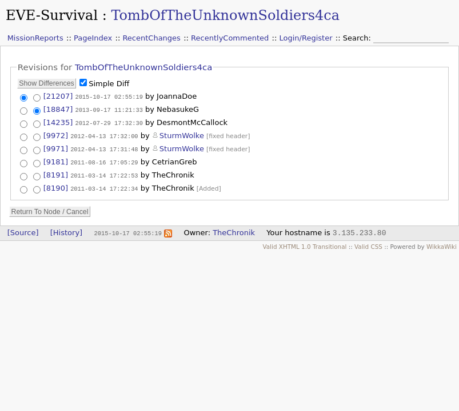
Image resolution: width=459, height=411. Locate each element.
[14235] (58, 121)
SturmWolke (181, 134)
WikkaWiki (441, 243)
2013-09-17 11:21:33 (108, 109)
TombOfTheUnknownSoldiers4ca (225, 15)
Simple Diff (109, 83)
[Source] (23, 229)
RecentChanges (151, 38)
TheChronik (234, 229)
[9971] (55, 147)
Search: (358, 38)
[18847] (58, 108)
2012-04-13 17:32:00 (104, 134)
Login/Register (306, 38)
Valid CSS (368, 243)
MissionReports (35, 38)
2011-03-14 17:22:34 (104, 186)
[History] (66, 229)
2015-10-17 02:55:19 (108, 96)
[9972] (55, 134)
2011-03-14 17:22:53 (104, 173)
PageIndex (93, 38)
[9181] (55, 160)
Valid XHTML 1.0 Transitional (304, 243)
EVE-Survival (52, 15)
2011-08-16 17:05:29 (104, 160)
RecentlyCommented (230, 38)
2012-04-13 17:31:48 (104, 147)
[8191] (55, 172)
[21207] (58, 96)
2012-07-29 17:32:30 (108, 122)
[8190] (55, 185)
